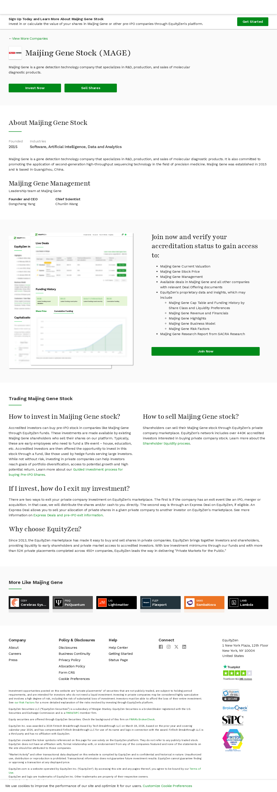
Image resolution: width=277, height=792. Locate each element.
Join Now (205, 351)
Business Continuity (74, 654)
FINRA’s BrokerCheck (142, 719)
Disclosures (68, 647)
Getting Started (121, 654)
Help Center (118, 647)
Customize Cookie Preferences (167, 786)
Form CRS (67, 672)
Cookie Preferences (74, 679)
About (13, 647)
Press (13, 660)
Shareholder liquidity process (166, 443)
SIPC (76, 712)
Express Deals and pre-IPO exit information (68, 515)
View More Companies (30, 38)
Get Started (253, 22)
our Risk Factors (24, 702)
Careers (15, 654)
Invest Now (35, 88)
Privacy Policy (70, 660)
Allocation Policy (72, 666)
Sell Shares (90, 88)
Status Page (118, 660)
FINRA (69, 712)
